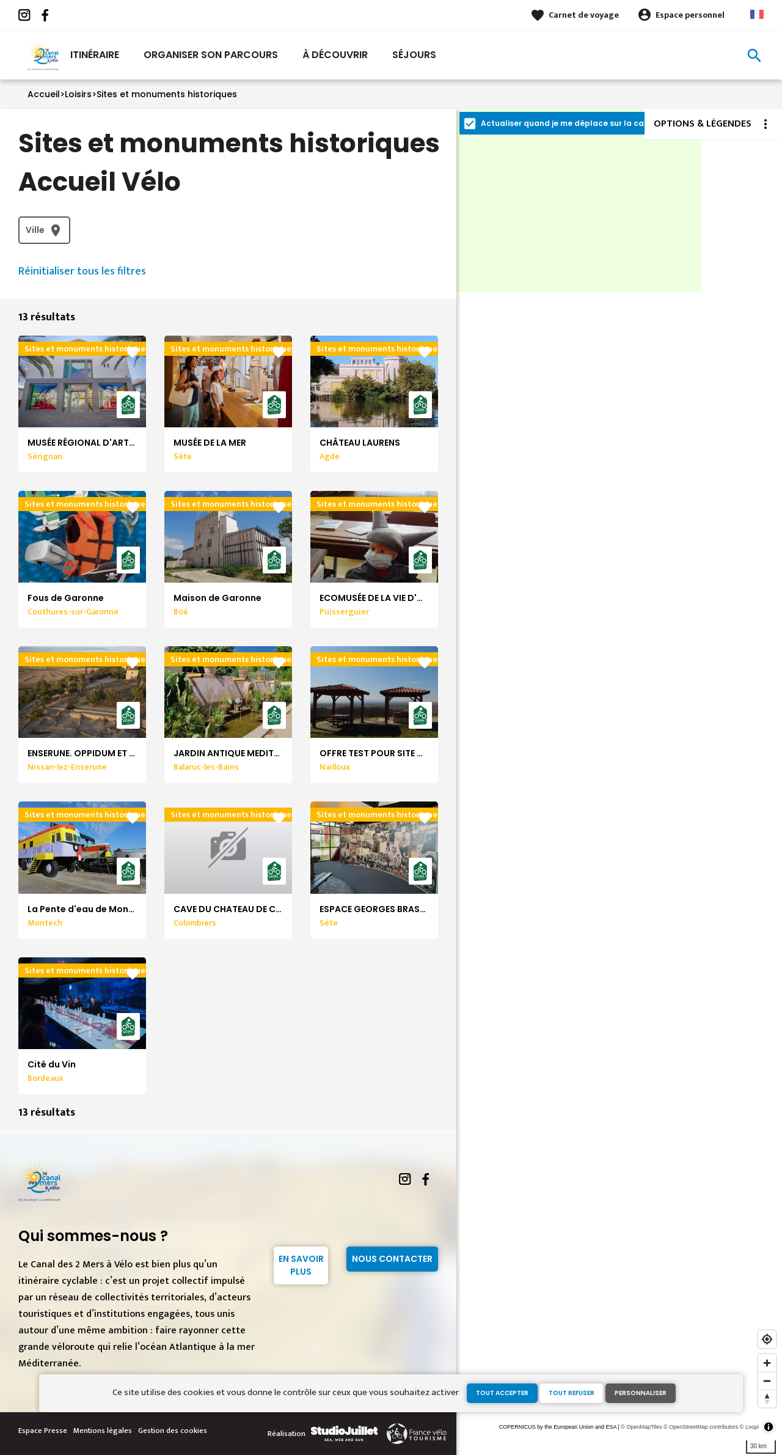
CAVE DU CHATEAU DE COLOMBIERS (250, 909)
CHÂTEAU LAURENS (360, 443)
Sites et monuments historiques (167, 94)
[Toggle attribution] (768, 1427)
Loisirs (78, 94)
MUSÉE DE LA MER (210, 443)
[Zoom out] (767, 1381)
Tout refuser (571, 1393)
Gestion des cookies (172, 1430)
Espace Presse (42, 1430)
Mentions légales (102, 1430)
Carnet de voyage (584, 15)
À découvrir (335, 55)
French (757, 14)
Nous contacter (392, 1259)
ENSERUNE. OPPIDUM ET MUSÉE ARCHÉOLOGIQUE (130, 753)
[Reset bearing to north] (767, 1398)
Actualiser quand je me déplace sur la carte (568, 123)
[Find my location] (767, 1339)
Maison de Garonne (217, 598)
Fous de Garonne (65, 598)
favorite (132, 352)
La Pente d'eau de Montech (88, 909)
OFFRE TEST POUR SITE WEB (377, 753)
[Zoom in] (767, 1363)
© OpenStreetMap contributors (700, 1427)
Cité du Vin (51, 1064)
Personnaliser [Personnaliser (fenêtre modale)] (641, 1393)
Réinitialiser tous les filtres (82, 271)
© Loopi (749, 1427)
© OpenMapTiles (641, 1427)
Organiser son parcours (211, 55)
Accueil (43, 94)
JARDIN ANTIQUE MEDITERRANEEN (245, 753)
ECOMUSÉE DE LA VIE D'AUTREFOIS (392, 598)
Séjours (414, 55)
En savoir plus (301, 1265)
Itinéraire (94, 55)
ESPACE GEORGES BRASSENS (380, 909)
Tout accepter (502, 1393)
